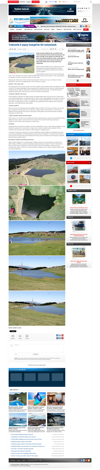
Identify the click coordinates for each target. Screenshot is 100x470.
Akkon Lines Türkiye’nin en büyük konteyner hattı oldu (85, 103)
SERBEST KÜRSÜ (72, 190)
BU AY (83, 130)
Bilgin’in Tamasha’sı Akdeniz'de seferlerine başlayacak (84, 113)
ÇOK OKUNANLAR (71, 85)
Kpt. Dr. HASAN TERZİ (77, 68)
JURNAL (77, 63)
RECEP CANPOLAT (77, 50)
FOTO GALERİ (70, 134)
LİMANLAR (70, 217)
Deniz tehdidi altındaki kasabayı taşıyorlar (22, 434)
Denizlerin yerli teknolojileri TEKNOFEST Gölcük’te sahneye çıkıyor (58, 26)
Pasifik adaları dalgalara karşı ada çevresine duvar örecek (26, 439)
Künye (18, 460)
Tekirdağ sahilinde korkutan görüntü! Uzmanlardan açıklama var (28, 446)
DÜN (74, 130)
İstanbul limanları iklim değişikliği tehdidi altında (23, 453)
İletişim (23, 460)
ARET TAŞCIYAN (77, 56)
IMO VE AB (70, 244)
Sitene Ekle (22, 1)
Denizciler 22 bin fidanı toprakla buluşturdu (22, 448)
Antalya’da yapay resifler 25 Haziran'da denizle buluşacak (26, 444)
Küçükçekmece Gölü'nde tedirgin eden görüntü (23, 437)
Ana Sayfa (13, 460)
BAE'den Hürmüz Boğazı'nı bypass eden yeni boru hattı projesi (85, 93)
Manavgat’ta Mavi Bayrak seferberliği (21, 451)
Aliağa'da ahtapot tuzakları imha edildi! (21, 441)
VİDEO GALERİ (70, 162)
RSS (40, 460)
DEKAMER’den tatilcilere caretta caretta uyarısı (85, 124)
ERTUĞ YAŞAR (77, 76)
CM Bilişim (28, 465)
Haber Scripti (22, 465)
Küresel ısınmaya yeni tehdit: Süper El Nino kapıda (24, 455)
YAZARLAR (70, 45)
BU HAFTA (78, 130)
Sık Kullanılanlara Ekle (32, 460)
